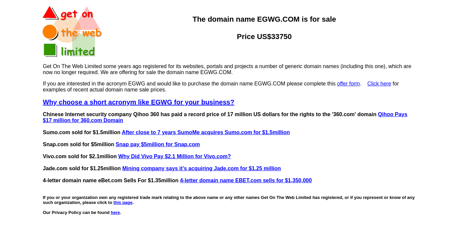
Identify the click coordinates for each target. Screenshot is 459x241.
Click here (379, 83)
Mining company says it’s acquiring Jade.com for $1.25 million (201, 168)
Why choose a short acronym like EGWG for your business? (138, 102)
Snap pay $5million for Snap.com (158, 144)
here (115, 212)
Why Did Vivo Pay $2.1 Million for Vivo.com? (174, 156)
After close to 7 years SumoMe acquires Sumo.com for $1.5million (206, 132)
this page (122, 202)
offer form (348, 83)
